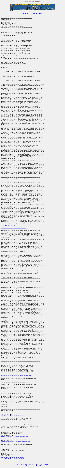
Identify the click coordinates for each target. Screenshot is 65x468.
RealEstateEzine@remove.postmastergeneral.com (15, 441)
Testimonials (44, 464)
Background (31, 464)
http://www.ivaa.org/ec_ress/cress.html (13, 228)
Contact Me (34, 466)
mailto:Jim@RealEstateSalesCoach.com (12, 457)
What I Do (24, 464)
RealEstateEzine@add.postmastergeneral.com (14, 436)
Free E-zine (26, 466)
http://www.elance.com (8, 225)
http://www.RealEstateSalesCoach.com (12, 415)
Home (18, 464)
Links (39, 466)
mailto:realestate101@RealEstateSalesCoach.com (16, 375)
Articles (38, 464)
